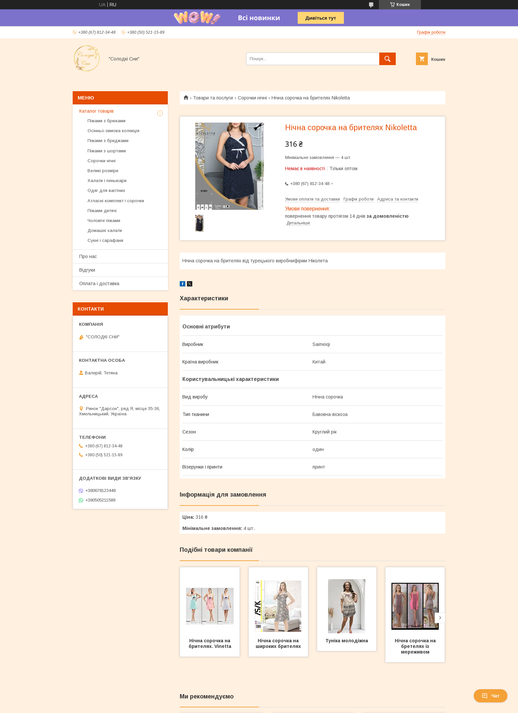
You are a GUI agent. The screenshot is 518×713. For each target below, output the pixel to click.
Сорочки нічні (252, 97)
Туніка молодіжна (346, 640)
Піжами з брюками (107, 120)
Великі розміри (103, 170)
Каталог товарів (96, 111)
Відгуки (87, 270)
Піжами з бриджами (108, 140)
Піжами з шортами (107, 150)
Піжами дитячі (102, 210)
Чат (491, 696)
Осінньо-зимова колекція (113, 130)
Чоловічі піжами (104, 220)
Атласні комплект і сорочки (116, 200)
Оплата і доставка (99, 283)
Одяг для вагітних (106, 190)
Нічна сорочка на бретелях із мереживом (416, 646)
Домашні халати (105, 230)
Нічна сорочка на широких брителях (278, 643)
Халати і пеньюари (107, 180)
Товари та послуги (213, 97)
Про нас (88, 256)
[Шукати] (387, 59)
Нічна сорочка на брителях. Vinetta (210, 643)
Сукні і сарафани (105, 240)
